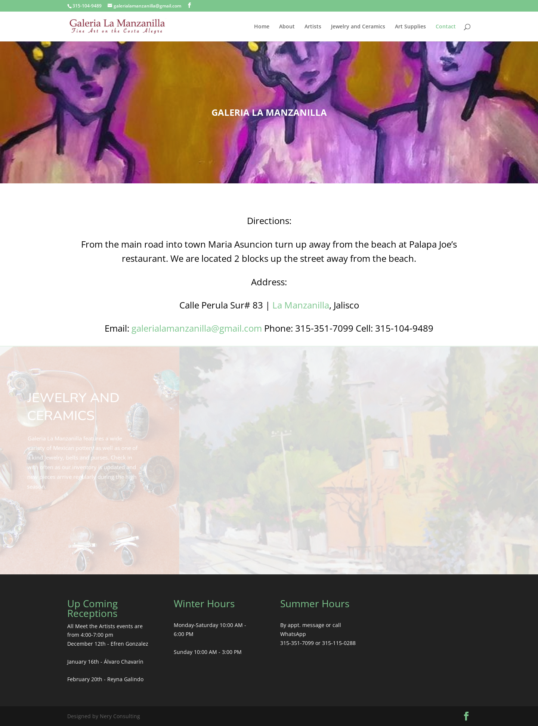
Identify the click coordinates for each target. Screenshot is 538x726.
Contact (446, 27)
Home (261, 27)
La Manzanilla (300, 305)
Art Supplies (410, 27)
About (287, 27)
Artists (312, 27)
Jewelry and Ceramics (358, 27)
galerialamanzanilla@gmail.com (197, 328)
